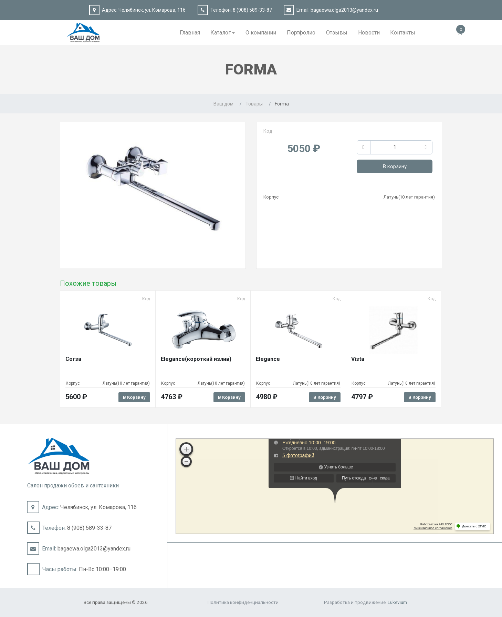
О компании (260, 32)
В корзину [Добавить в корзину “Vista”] (419, 397)
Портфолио (301, 32)
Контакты (402, 32)
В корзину (395, 166)
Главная (190, 32)
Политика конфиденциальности (243, 602)
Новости (369, 32)
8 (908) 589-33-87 (252, 10)
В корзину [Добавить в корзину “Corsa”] (134, 397)
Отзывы (336, 32)
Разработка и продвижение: (365, 602)
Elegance (268, 359)
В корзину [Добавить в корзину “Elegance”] (324, 397)
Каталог (220, 32)
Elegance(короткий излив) (196, 359)
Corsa (73, 359)
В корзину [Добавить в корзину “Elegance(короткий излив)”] (229, 397)
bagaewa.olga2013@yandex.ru (344, 10)
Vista (357, 359)
